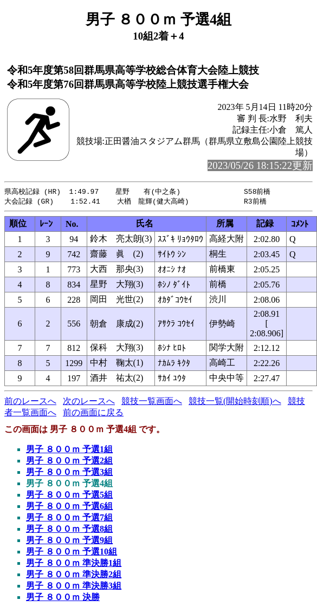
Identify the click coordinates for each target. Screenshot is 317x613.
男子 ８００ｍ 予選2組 (69, 461)
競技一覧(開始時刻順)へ (235, 402)
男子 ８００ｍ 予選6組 (69, 507)
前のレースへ (30, 402)
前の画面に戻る (93, 413)
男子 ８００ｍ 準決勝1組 (73, 564)
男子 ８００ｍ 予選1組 (69, 450)
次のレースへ (89, 402)
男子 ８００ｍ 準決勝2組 (73, 575)
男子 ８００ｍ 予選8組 (69, 529)
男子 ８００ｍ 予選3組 (69, 473)
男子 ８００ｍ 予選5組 (69, 495)
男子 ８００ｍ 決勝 (63, 598)
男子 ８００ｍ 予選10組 (71, 552)
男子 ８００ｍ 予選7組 (69, 518)
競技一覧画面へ (151, 402)
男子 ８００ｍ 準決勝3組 (73, 586)
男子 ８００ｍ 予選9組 (69, 541)
